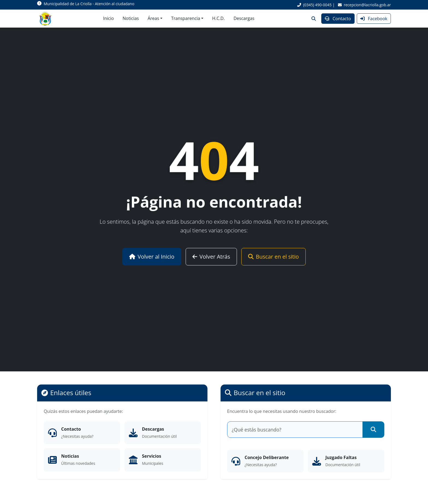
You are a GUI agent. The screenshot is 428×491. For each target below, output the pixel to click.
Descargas (243, 18)
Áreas (153, 18)
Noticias (131, 18)
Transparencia (185, 18)
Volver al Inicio (151, 256)
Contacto (338, 19)
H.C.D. (218, 18)
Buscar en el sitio (273, 256)
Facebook (373, 19)
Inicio (108, 18)
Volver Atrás (211, 256)
